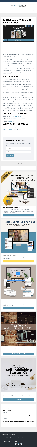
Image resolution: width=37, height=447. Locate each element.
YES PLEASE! (18, 307)
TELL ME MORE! (18, 215)
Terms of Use (5, 437)
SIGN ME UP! (18, 260)
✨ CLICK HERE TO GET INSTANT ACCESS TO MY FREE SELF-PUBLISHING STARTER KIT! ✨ (18, 0)
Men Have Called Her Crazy (9, 127)
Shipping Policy (21, 437)
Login (20, 10)
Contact (15, 441)
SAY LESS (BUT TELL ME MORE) (18, 353)
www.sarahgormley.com (16, 116)
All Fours (5, 132)
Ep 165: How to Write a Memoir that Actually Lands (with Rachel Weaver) (17, 416)
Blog (16, 10)
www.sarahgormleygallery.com (18, 118)
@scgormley (11, 121)
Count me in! (10, 155)
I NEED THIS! (18, 399)
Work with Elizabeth (7, 441)
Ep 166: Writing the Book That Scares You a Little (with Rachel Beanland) (17, 409)
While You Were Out (8, 129)
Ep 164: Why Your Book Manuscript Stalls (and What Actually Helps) (18, 422)
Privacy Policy (13, 437)
